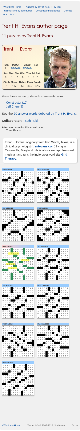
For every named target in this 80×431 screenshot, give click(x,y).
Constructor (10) (16, 102)
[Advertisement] (41, 414)
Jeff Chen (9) (14, 106)
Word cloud (8, 14)
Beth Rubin (32, 120)
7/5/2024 (28, 68)
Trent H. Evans (18, 49)
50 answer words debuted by (45, 113)
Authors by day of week (38, 7)
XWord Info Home (12, 7)
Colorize (68, 10)
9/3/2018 (16, 68)
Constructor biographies (48, 10)
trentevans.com (43, 146)
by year (57, 7)
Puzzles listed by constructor (17, 10)
